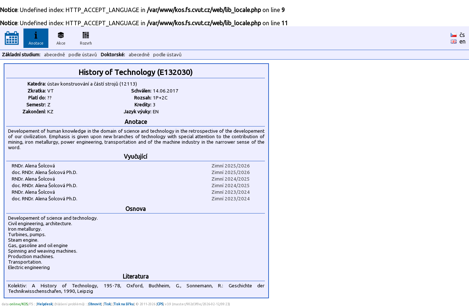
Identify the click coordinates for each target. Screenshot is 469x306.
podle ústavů (83, 54)
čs (462, 34)
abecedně (54, 54)
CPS (160, 304)
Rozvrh (86, 37)
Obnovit (95, 304)
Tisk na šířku (124, 304)
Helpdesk (44, 304)
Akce (61, 37)
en (462, 41)
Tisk (107, 304)
